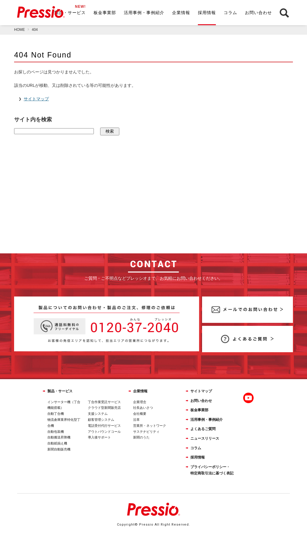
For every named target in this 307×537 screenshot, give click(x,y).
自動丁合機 (55, 413)
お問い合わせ (258, 12)
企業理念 (139, 402)
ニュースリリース (204, 438)
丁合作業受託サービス (104, 402)
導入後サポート (99, 437)
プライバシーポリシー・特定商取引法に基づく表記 (212, 470)
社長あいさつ (143, 407)
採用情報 (207, 12)
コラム (230, 12)
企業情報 (181, 12)
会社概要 (139, 413)
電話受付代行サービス (104, 425)
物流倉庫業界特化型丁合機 (63, 422)
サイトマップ (201, 391)
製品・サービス (70, 12)
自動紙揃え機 (57, 443)
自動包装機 (55, 431)
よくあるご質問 (203, 429)
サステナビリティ (146, 431)
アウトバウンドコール (104, 431)
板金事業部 (105, 12)
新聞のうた (141, 437)
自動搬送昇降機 (58, 437)
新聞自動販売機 (58, 449)
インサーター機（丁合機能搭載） (63, 405)
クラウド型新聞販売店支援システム (104, 410)
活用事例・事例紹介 (144, 12)
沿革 (136, 419)
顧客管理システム (101, 419)
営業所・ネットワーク (149, 425)
